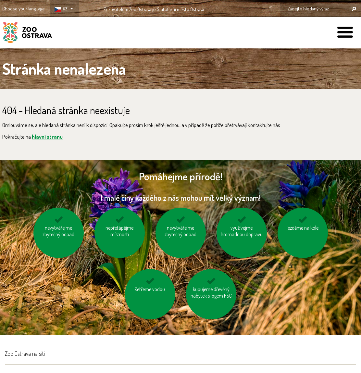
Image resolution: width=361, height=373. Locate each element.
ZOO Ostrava (27, 33)
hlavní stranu (47, 136)
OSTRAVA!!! (232, 8)
